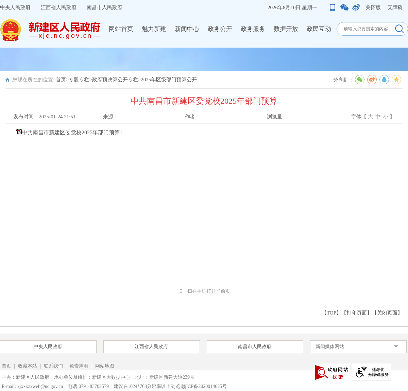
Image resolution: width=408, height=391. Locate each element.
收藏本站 (28, 366)
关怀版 (373, 7)
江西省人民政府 (58, 7)
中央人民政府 (15, 7)
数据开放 (286, 29)
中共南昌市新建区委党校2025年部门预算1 (72, 132)
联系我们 (53, 366)
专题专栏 (79, 79)
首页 (61, 79)
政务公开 (220, 29)
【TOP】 (331, 313)
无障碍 (395, 7)
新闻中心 (187, 29)
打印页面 (356, 313)
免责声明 (79, 366)
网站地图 (104, 366)
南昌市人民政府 (104, 7)
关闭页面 (387, 313)
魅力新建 (154, 29)
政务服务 (253, 29)
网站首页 (121, 29)
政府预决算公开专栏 (115, 79)
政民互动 (319, 29)
